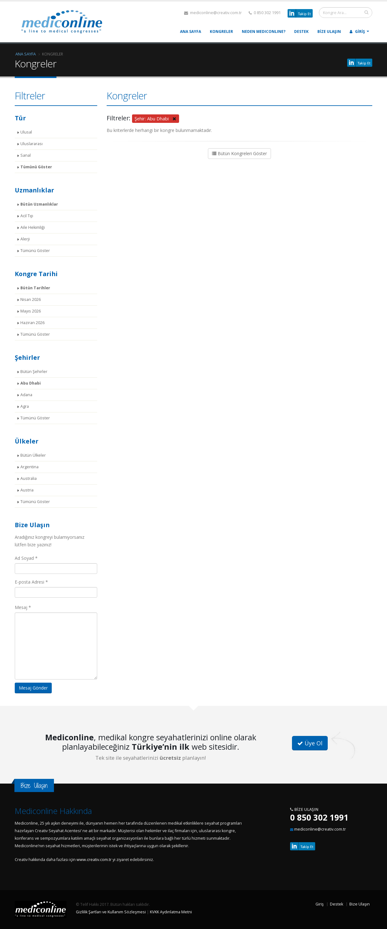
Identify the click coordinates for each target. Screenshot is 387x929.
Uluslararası (31, 143)
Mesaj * (23, 607)
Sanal (25, 155)
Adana (26, 394)
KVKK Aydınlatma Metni (171, 912)
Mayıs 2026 (30, 311)
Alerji (25, 239)
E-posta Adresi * (31, 582)
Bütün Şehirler (33, 371)
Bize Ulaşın (329, 31)
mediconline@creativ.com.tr (213, 12)
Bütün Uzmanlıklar (39, 204)
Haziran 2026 (32, 322)
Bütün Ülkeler (33, 455)
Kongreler (221, 31)
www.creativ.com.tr (94, 859)
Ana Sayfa (190, 31)
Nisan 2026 (30, 299)
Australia (28, 478)
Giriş (357, 31)
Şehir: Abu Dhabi (155, 118)
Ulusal (26, 132)
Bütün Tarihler (35, 288)
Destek (301, 31)
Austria (27, 490)
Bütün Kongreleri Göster (239, 153)
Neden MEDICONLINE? (263, 31)
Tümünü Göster (36, 167)
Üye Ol (309, 743)
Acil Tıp (26, 215)
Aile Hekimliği (32, 227)
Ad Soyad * (26, 558)
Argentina (29, 467)
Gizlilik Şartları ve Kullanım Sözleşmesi (111, 912)
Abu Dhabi (30, 383)
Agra (24, 406)
